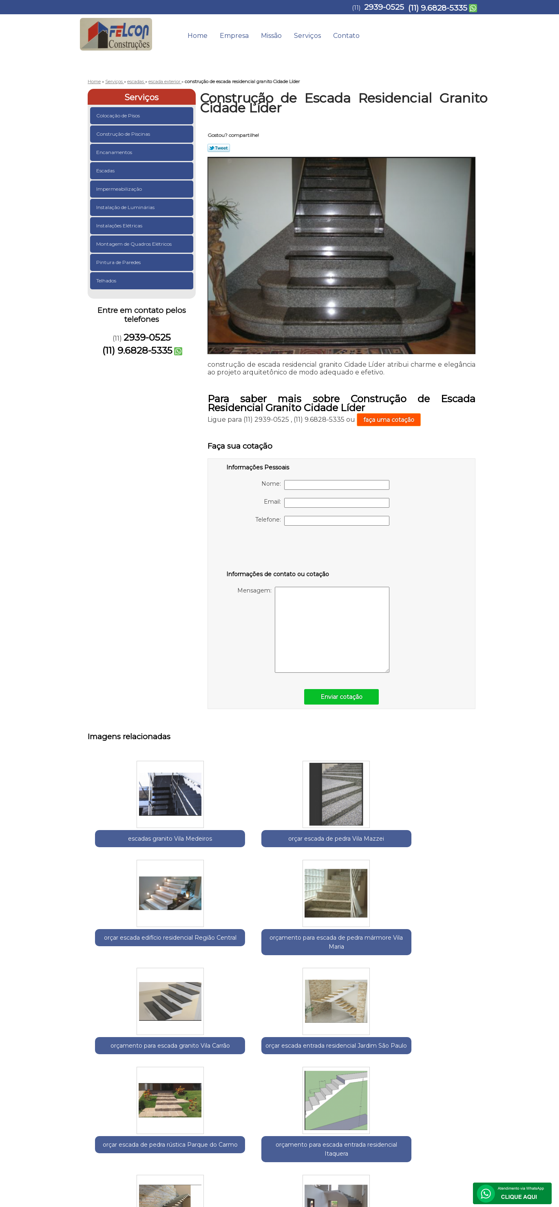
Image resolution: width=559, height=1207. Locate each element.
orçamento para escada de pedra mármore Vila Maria (365, 852)
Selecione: (102, 1043)
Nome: (325, 485)
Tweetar (219, 148)
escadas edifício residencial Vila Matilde (365, 973)
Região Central (169, 1043)
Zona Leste (206, 1043)
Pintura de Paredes (119, 262)
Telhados (106, 281)
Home (198, 36)
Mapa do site (458, 1117)
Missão (271, 36)
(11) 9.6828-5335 (437, 8)
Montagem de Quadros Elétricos (134, 244)
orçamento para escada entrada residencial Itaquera (285, 973)
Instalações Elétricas (120, 225)
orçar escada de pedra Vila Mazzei (206, 843)
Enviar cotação (341, 696)
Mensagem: (313, 630)
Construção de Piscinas (123, 134)
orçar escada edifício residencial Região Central (286, 847)
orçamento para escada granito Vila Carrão (444, 847)
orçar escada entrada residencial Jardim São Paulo (126, 973)
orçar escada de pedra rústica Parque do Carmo (206, 973)
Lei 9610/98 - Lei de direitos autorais (273, 1089)
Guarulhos (132, 1043)
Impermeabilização (119, 189)
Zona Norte (239, 1043)
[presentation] (278, 550)
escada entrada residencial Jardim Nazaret (445, 973)
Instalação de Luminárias (126, 207)
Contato (346, 36)
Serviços (307, 36)
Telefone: (322, 521)
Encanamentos (114, 152)
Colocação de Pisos (118, 115)
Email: (326, 503)
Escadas (106, 170)
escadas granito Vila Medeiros (126, 843)
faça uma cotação (388, 419)
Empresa (234, 36)
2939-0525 (384, 7)
